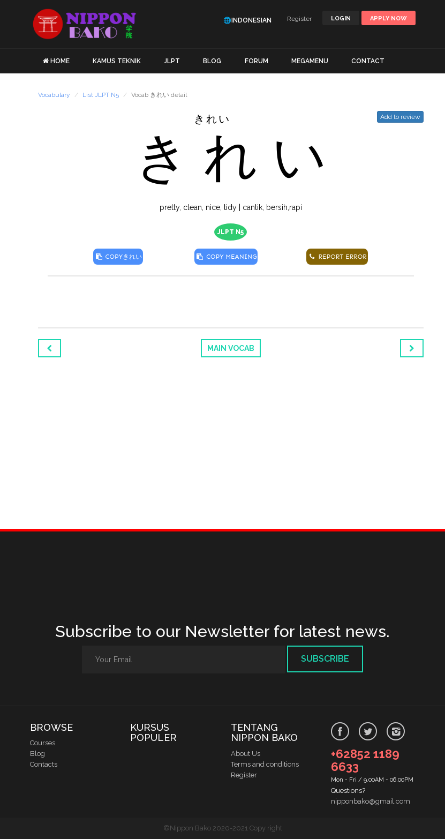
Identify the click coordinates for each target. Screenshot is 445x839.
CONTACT (367, 61)
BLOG (212, 61)
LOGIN (341, 18)
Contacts (43, 764)
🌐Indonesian (247, 20)
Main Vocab (230, 348)
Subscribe (325, 659)
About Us (245, 754)
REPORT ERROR (336, 256)
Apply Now (388, 18)
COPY (118, 256)
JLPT (172, 61)
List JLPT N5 (100, 95)
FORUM (256, 61)
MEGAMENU (309, 61)
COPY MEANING (226, 256)
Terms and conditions (265, 764)
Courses (42, 743)
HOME (60, 61)
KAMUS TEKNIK (117, 61)
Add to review (400, 117)
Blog (37, 754)
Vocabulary (54, 95)
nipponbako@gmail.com (370, 801)
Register (299, 19)
